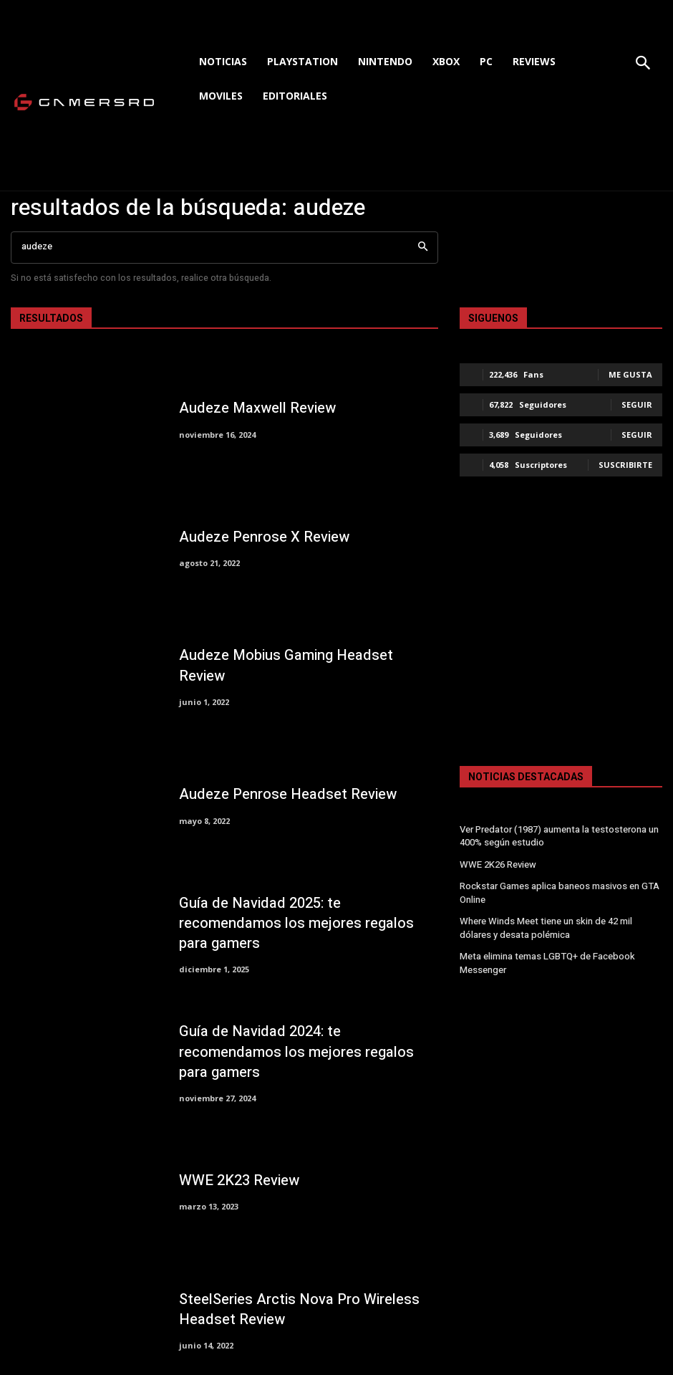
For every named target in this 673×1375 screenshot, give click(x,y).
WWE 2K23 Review (235, 1181)
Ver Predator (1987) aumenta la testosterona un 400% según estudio (556, 835)
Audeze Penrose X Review (259, 537)
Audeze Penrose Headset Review (280, 795)
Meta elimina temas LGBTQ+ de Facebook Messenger (544, 957)
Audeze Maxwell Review (252, 408)
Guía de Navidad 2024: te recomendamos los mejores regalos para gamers (305, 1052)
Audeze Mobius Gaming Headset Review (302, 666)
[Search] (422, 247)
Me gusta (630, 374)
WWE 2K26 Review (496, 863)
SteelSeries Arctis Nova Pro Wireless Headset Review (292, 1309)
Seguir (636, 404)
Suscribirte (625, 464)
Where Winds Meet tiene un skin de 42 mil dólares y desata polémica (559, 923)
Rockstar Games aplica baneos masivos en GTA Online (557, 890)
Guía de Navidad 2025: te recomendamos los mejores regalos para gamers (305, 923)
